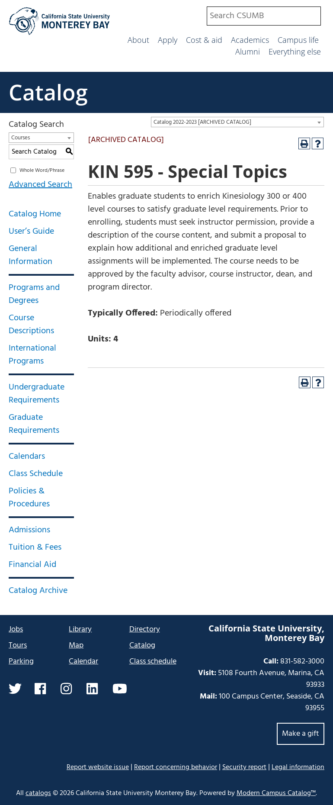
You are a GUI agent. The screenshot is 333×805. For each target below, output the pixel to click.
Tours (18, 645)
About (138, 40)
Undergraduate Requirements (36, 393)
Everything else (295, 51)
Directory (144, 629)
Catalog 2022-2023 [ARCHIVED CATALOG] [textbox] (202, 122)
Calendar (83, 661)
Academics (250, 40)
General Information (30, 255)
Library (80, 629)
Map (76, 645)
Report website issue (98, 767)
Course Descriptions (31, 324)
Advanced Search (40, 185)
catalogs (38, 793)
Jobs (16, 629)
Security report (244, 767)
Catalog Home (35, 214)
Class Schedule (36, 474)
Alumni (247, 51)
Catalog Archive (38, 591)
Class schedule (152, 661)
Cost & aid (204, 40)
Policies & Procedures (29, 497)
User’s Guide (31, 231)
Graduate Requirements (34, 424)
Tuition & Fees (35, 547)
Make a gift (300, 734)
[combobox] (264, 16)
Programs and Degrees (34, 294)
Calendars (27, 457)
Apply (167, 40)
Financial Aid (32, 565)
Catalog (48, 92)
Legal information (298, 767)
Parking (21, 661)
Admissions (29, 530)
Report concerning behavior (175, 767)
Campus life (298, 40)
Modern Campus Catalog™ (276, 793)
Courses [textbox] (20, 137)
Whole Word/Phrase (41, 170)
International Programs (32, 354)
